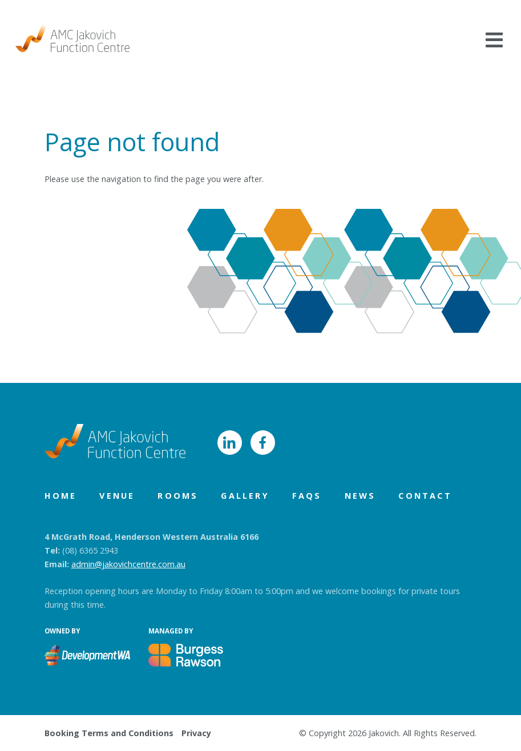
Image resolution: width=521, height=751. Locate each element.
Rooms (177, 495)
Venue (117, 495)
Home (61, 495)
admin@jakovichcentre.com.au (128, 564)
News (360, 495)
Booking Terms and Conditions (109, 733)
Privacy (196, 733)
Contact (424, 495)
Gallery (245, 495)
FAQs (307, 495)
